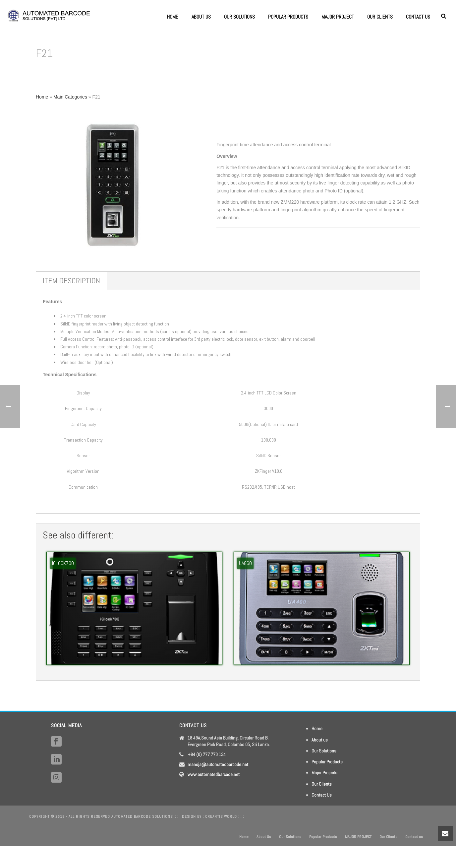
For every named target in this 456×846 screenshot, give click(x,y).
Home (172, 16)
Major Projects (324, 773)
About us (320, 740)
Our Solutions (239, 16)
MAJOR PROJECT (337, 16)
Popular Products (288, 16)
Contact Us (322, 795)
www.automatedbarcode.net (214, 774)
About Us (201, 16)
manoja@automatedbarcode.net (218, 764)
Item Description (71, 280)
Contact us (418, 16)
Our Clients (380, 16)
